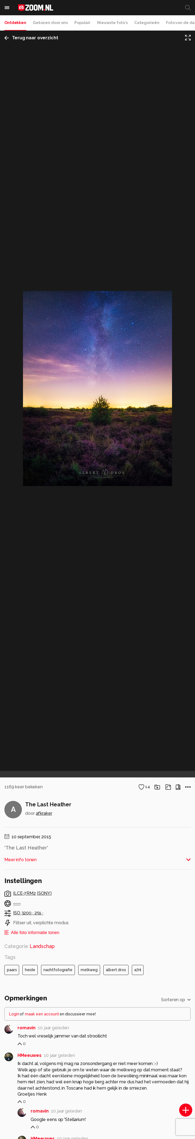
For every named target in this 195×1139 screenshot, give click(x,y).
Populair (82, 22)
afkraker (44, 813)
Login (14, 1014)
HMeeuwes (30, 1055)
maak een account (42, 1014)
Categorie (29, 946)
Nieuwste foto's (112, 22)
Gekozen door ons (50, 22)
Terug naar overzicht (31, 37)
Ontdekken (15, 22)
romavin (27, 1027)
